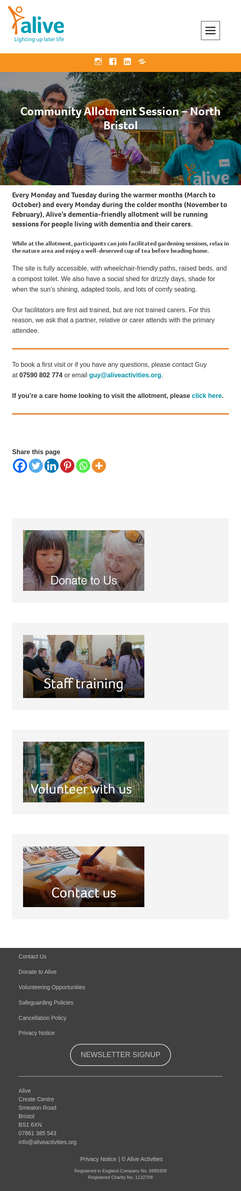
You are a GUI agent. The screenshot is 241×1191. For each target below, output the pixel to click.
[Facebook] (20, 466)
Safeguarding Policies (46, 1002)
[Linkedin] (51, 466)
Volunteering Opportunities (52, 987)
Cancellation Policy (42, 1018)
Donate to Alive (38, 972)
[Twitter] (36, 466)
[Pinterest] (67, 466)
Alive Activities (145, 1159)
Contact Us (33, 956)
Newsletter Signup (120, 1055)
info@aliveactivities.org (47, 1142)
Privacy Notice (37, 1033)
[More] (99, 466)
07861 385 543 (37, 1133)
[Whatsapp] (83, 466)
